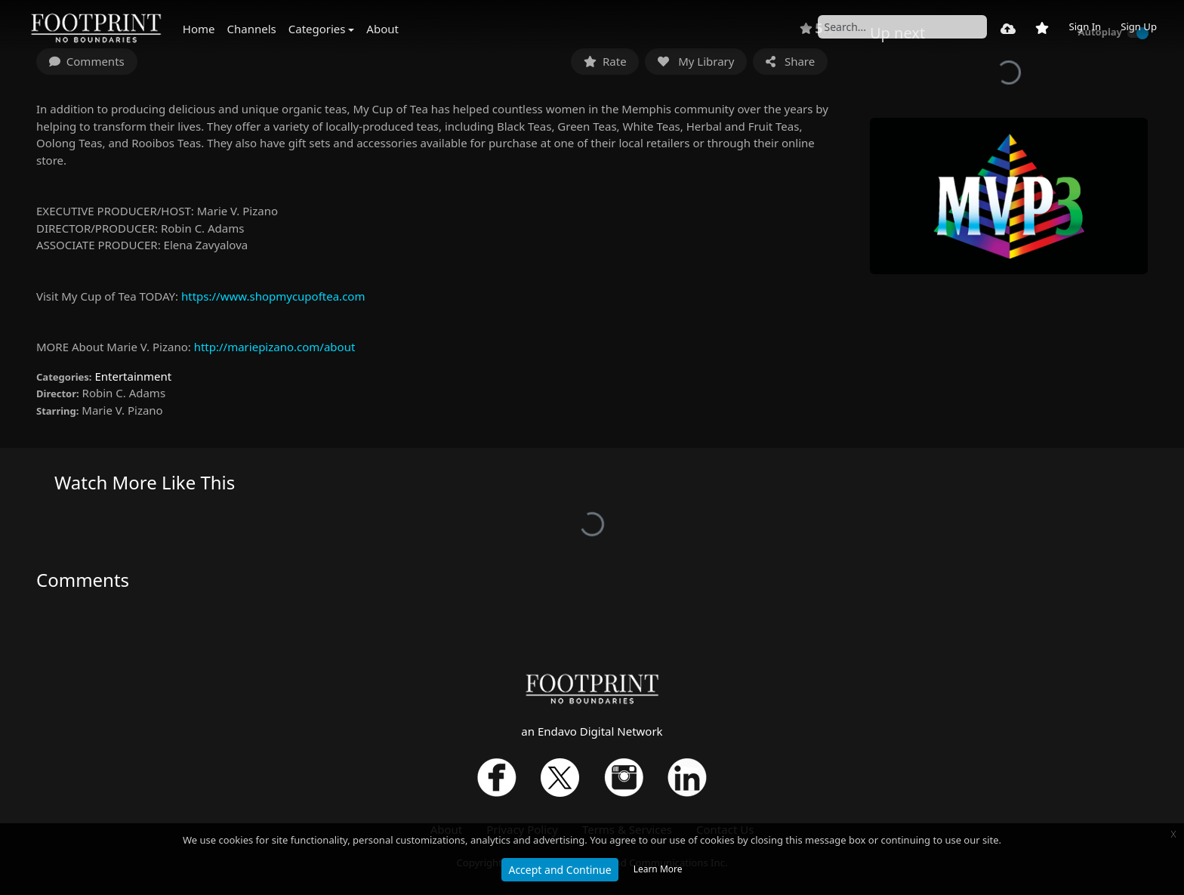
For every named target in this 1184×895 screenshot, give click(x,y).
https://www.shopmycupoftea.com (273, 296)
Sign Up (1139, 26)
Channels (251, 28)
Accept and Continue (559, 870)
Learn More (658, 869)
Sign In (1084, 26)
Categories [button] (317, 28)
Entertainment (132, 376)
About (382, 28)
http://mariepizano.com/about (275, 346)
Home (199, 28)
